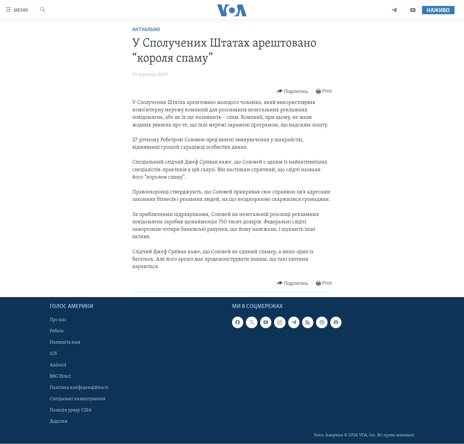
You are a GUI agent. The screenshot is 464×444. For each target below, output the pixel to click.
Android (58, 365)
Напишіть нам (65, 342)
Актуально (146, 30)
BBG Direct (60, 376)
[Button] (292, 91)
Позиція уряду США (70, 410)
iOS (53, 354)
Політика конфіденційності (79, 387)
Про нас (58, 320)
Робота (57, 331)
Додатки (58, 421)
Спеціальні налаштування (77, 399)
